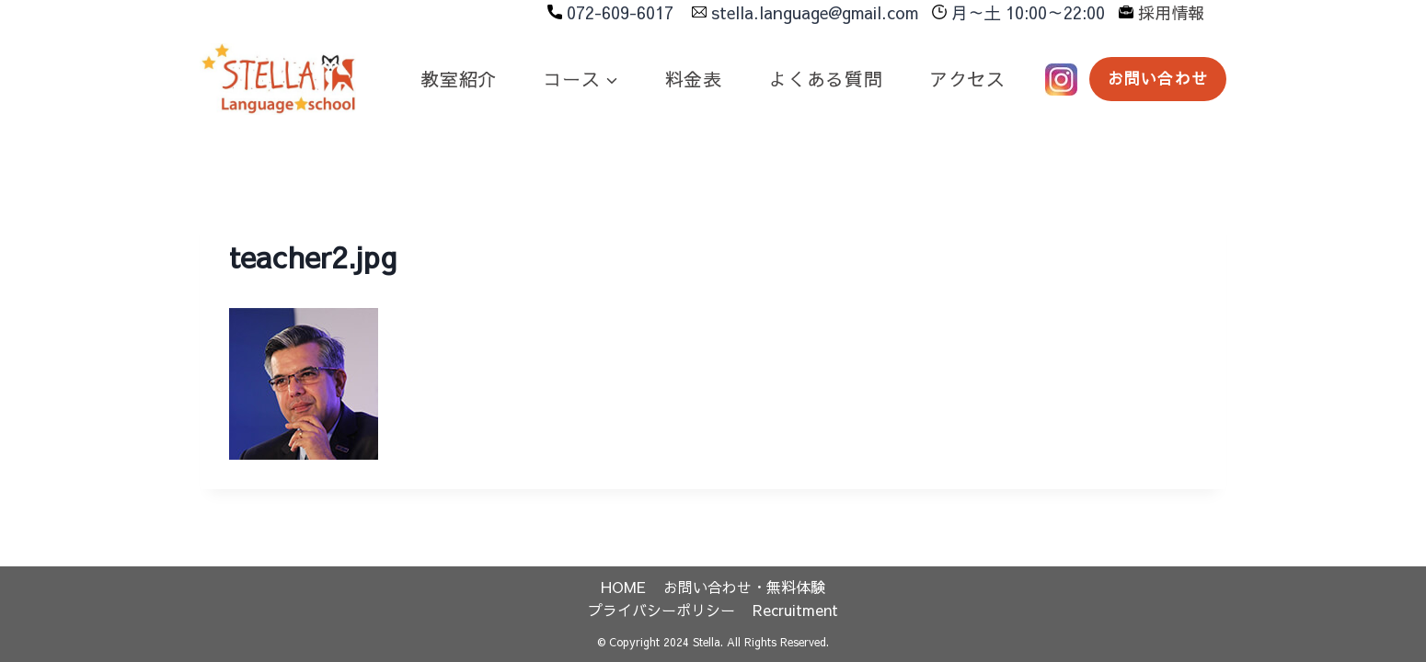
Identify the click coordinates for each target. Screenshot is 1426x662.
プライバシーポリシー (661, 609)
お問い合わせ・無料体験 (744, 586)
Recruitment (795, 609)
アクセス (967, 78)
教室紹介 (458, 78)
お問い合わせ (1158, 78)
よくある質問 (825, 78)
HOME (623, 586)
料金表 (693, 78)
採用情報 (1171, 12)
